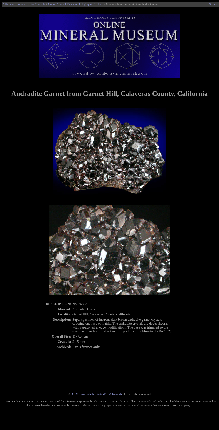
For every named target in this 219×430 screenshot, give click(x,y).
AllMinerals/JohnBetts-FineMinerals (23, 4)
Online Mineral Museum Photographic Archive (75, 4)
